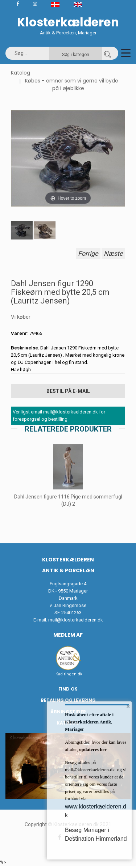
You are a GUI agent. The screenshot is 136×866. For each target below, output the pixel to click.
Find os (68, 689)
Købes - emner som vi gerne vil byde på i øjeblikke (71, 84)
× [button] (128, 706)
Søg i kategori (75, 54)
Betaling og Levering (68, 700)
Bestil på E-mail (68, 391)
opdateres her (92, 749)
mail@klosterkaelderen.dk (75, 620)
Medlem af (68, 634)
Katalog (20, 72)
